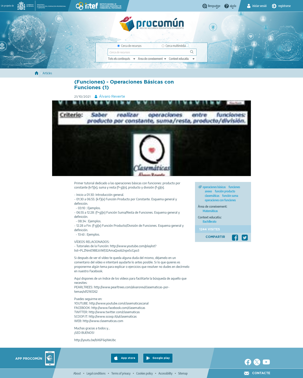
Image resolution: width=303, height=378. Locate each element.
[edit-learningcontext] (182, 58)
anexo (208, 191)
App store (127, 358)
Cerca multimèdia (174, 46)
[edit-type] (122, 58)
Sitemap (183, 373)
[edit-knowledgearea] (152, 58)
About (77, 373)
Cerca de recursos (129, 46)
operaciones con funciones (220, 200)
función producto (225, 191)
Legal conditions (96, 373)
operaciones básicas (214, 187)
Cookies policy (144, 373)
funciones (234, 187)
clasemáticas (212, 196)
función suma (230, 196)
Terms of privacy (120, 373)
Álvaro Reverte (112, 96)
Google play (161, 358)
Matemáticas (210, 211)
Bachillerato (209, 221)
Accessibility (165, 373)
